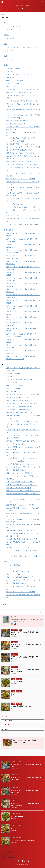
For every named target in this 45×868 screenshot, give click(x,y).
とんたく (9, 71)
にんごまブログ (22, 8)
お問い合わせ (8, 852)
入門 (5, 44)
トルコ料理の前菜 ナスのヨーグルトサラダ (21, 138)
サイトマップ (8, 854)
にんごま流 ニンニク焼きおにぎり (18, 488)
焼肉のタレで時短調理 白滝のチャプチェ (21, 121)
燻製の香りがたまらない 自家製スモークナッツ (23, 491)
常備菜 (6, 65)
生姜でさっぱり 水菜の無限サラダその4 (20, 92)
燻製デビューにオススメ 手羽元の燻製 (20, 153)
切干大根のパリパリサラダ (15, 124)
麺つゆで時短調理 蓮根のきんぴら (18, 150)
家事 (5, 56)
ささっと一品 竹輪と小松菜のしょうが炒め (21, 207)
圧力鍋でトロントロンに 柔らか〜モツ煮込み (22, 89)
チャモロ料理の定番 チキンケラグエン (20, 161)
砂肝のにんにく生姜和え (14, 80)
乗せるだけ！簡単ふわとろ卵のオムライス (21, 412)
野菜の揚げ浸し (11, 86)
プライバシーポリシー (14, 26)
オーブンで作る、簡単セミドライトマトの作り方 (23, 224)
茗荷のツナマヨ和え (13, 83)
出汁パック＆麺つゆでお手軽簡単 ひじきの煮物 (23, 147)
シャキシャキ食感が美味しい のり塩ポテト (21, 164)
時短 (5, 562)
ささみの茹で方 (11, 38)
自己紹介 (9, 29)
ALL (5, 23)
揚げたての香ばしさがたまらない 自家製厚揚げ (23, 394)
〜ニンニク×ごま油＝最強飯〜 (22, 864)
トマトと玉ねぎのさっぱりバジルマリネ (20, 204)
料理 (5, 364)
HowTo (6, 35)
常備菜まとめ (8, 230)
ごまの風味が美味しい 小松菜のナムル (20, 144)
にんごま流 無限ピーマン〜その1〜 (19, 74)
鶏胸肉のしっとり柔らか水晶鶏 (17, 397)
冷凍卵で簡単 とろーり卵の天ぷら (18, 409)
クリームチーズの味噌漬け (15, 141)
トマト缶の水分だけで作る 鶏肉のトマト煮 (21, 47)
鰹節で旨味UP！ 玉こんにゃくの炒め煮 (20, 179)
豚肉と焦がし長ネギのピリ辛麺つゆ (18, 400)
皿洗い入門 (10, 50)
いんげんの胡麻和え (13, 68)
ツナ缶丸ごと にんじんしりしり (17, 216)
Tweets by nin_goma (7, 857)
